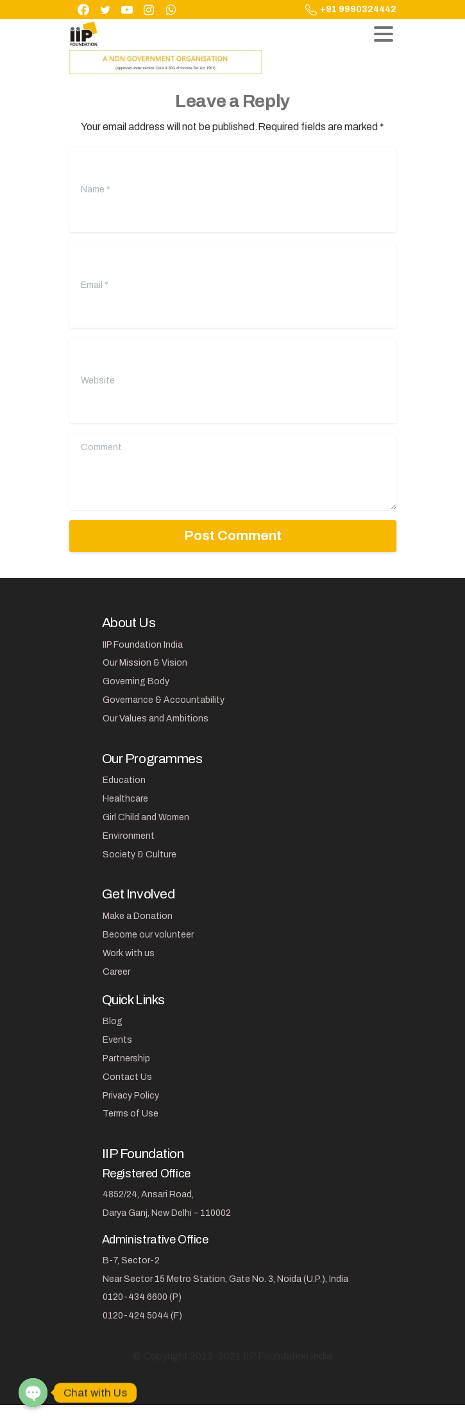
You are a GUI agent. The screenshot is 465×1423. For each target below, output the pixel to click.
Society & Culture (139, 854)
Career (116, 972)
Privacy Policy (131, 1095)
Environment (129, 836)
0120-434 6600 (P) (142, 1297)
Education (124, 780)
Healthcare (125, 799)
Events (117, 1040)
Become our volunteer (148, 934)
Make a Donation (138, 916)
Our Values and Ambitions (155, 718)
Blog (113, 1021)
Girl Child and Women (146, 817)
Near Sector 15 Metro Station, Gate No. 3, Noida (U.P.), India (225, 1279)
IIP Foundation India (143, 645)
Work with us (129, 953)
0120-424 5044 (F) (142, 1315)
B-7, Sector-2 (131, 1260)
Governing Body (136, 681)
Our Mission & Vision (145, 663)
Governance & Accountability (163, 700)
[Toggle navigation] (383, 34)
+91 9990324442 (350, 9)
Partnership (126, 1058)
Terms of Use (130, 1113)
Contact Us (127, 1077)
